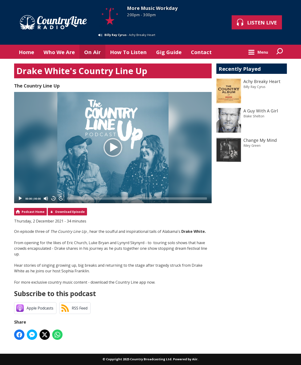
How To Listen (128, 52)
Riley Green (252, 145)
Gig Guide (169, 52)
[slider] (137, 198)
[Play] (20, 198)
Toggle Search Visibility (280, 52)
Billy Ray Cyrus (115, 35)
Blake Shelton (253, 116)
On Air (92, 52)
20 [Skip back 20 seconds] (53, 198)
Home (26, 52)
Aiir (195, 359)
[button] (112, 147)
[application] (113, 147)
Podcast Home (33, 212)
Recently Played (240, 68)
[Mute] (46, 198)
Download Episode (70, 212)
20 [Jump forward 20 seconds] (61, 198)
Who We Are (59, 52)
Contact (201, 52)
